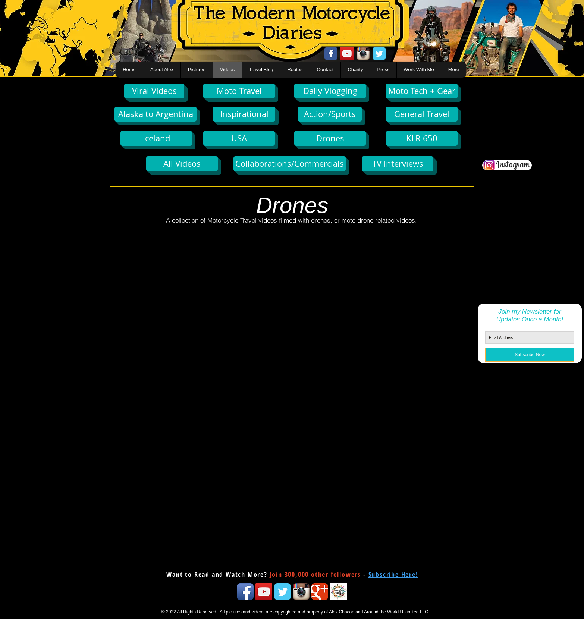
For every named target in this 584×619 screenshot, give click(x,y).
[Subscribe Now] (529, 355)
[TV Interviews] (397, 163)
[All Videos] (182, 163)
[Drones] (330, 138)
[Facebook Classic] (330, 53)
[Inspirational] (244, 114)
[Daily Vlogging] (330, 91)
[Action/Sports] (330, 114)
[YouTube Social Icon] (347, 53)
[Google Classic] (319, 591)
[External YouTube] (200, 288)
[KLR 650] (422, 138)
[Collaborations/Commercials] (289, 163)
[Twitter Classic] (379, 53)
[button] (393, 574)
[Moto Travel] (239, 91)
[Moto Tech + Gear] (422, 91)
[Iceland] (156, 138)
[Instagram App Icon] (363, 53)
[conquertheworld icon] (338, 591)
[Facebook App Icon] (245, 591)
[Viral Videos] (154, 91)
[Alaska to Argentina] (155, 114)
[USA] (239, 138)
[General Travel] (422, 114)
